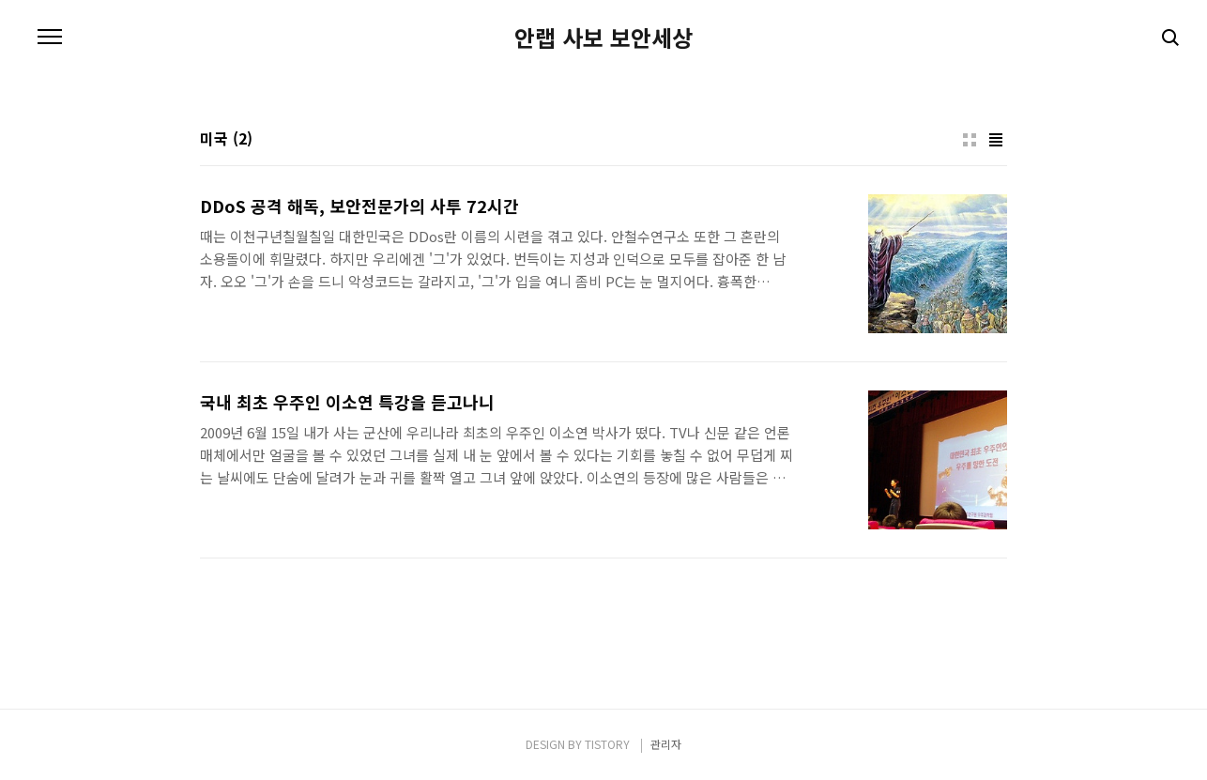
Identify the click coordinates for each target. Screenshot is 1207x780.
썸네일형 (969, 140)
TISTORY (607, 744)
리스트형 (996, 140)
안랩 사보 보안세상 (603, 37)
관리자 (665, 744)
